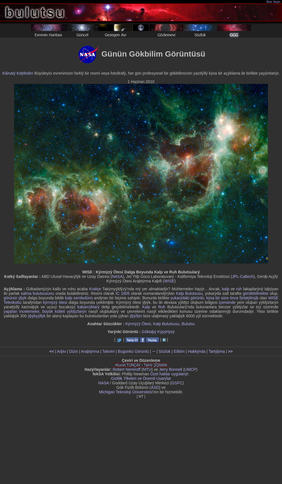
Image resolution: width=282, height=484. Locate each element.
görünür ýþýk (15, 298)
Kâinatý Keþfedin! (17, 73)
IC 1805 (123, 293)
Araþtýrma (90, 351)
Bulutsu (188, 324)
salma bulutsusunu (37, 293)
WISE (169, 281)
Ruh (162, 307)
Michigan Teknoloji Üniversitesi (126, 392)
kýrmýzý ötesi (55, 302)
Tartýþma (217, 351)
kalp (225, 289)
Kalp (146, 307)
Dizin (73, 351)
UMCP (190, 369)
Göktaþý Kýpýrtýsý (158, 331)
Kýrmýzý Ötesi (138, 324)
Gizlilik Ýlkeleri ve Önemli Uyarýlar (141, 378)
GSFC (176, 383)
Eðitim (179, 351)
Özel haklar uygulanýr (169, 374)
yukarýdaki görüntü (187, 298)
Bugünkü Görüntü (133, 351)
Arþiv (61, 351)
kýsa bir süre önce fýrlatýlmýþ (232, 298)
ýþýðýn (136, 316)
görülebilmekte (255, 293)
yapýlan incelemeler (21, 311)
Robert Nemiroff (126, 369)
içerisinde (227, 302)
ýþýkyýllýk (37, 316)
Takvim (108, 351)
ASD (155, 387)
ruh (239, 289)
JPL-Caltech (243, 276)
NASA (117, 276)
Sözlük (164, 351)
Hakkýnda (196, 351)
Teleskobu (12, 302)
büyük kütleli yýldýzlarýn (64, 311)
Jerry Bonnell (170, 369)
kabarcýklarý (88, 307)
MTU (147, 369)
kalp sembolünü (79, 298)
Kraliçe (95, 289)
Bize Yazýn (273, 1)
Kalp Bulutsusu (189, 293)
